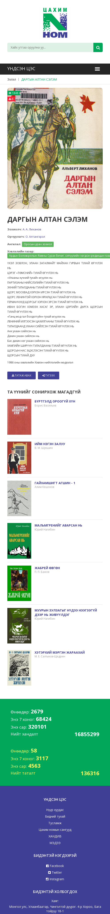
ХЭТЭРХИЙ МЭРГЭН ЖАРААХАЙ (60, 652)
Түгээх (48, 375)
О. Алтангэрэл (35, 237)
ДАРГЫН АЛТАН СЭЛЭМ (39, 79)
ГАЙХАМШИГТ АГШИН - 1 (55, 483)
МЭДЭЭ (55, 843)
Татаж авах (21, 375)
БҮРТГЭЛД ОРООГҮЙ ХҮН (55, 401)
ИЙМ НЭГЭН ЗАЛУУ (50, 444)
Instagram (55, 879)
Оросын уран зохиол (38, 244)
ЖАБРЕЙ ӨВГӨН (47, 568)
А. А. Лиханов (32, 229)
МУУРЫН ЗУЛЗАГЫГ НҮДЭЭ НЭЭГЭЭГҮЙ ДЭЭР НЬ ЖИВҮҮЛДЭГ (66, 612)
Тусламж (55, 823)
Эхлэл (11, 79)
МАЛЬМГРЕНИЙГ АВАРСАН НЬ (58, 525)
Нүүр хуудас (55, 810)
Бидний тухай (55, 816)
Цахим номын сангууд (55, 829)
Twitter (55, 872)
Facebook (55, 866)
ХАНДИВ (55, 836)
